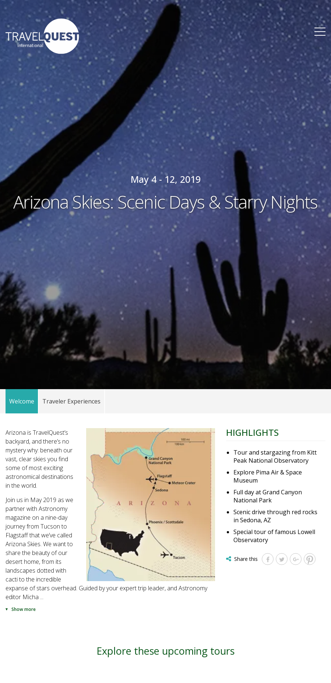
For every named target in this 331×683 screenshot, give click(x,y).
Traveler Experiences (71, 401)
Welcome (21, 401)
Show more (23, 609)
